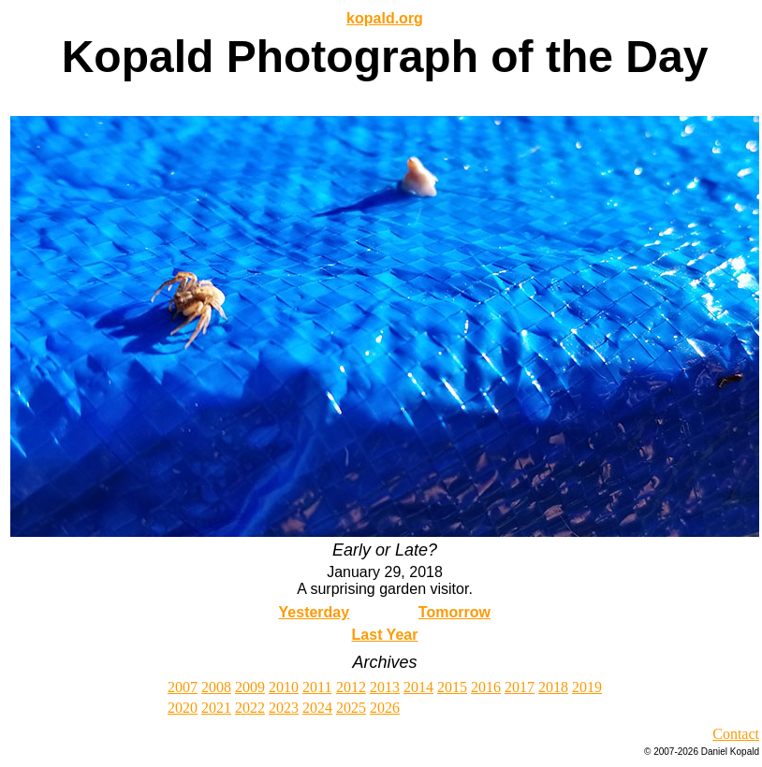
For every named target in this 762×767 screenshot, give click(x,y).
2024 (317, 708)
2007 (183, 687)
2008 (216, 687)
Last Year (385, 635)
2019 (587, 687)
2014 (418, 687)
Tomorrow (454, 612)
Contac (733, 734)
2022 (250, 708)
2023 (284, 708)
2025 (351, 708)
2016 (486, 687)
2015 (452, 687)
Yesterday (314, 612)
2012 (351, 687)
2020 (183, 708)
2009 (250, 687)
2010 (284, 687)
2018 (553, 687)
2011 (316, 687)
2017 (520, 687)
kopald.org (384, 18)
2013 (385, 687)
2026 (385, 708)
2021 (216, 708)
